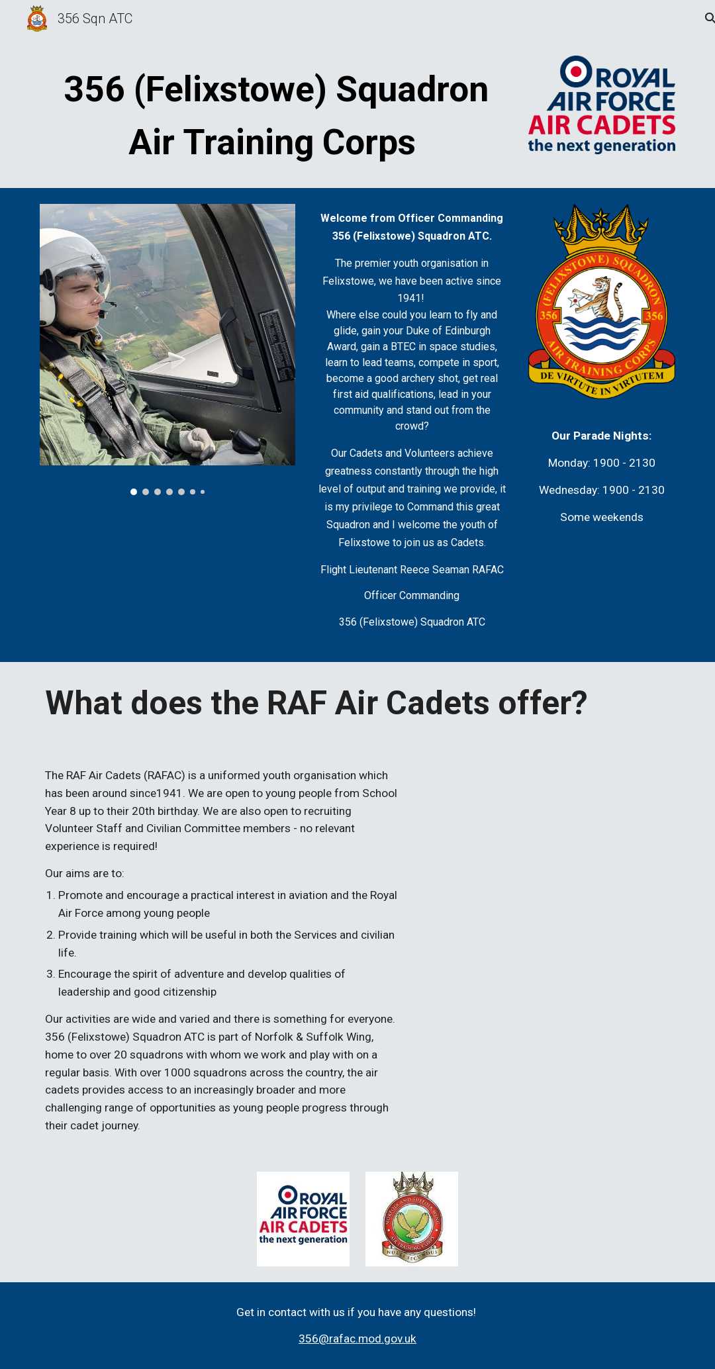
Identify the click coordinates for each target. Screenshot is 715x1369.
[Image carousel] (167, 349)
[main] (276, 114)
